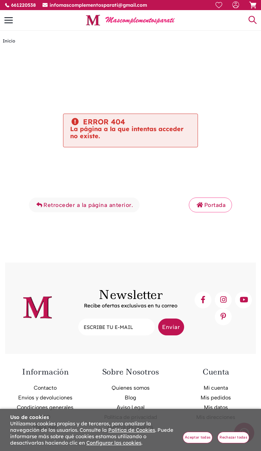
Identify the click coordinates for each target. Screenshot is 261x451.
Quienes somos (131, 388)
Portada (210, 205)
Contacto (45, 388)
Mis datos (216, 407)
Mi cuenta (216, 388)
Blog (130, 397)
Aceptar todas (197, 437)
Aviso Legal (131, 407)
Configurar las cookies (113, 443)
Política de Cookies (131, 430)
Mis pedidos (216, 397)
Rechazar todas (233, 437)
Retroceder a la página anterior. (84, 205)
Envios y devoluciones (45, 397)
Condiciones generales (45, 407)
